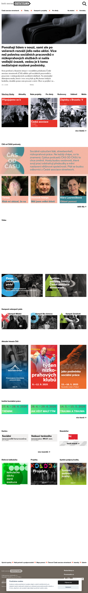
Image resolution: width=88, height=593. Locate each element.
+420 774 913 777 (6, 583)
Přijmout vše (68, 582)
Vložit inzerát (73, 509)
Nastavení (68, 587)
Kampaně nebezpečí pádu (12, 342)
